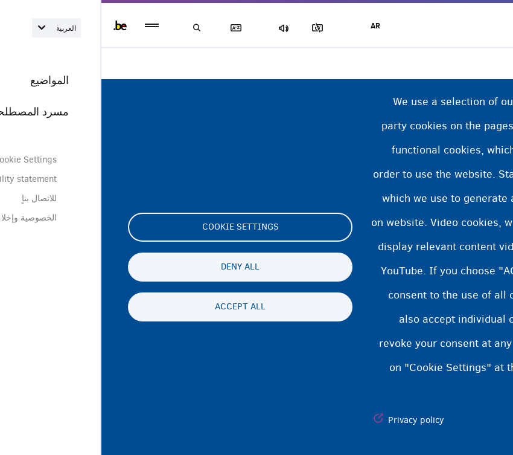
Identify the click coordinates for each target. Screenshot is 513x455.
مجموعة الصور (223, 28)
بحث (96, 28)
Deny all (138, 267)
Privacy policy (315, 420)
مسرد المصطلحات (139, 28)
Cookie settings (139, 227)
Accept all (138, 307)
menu (50, 25)
